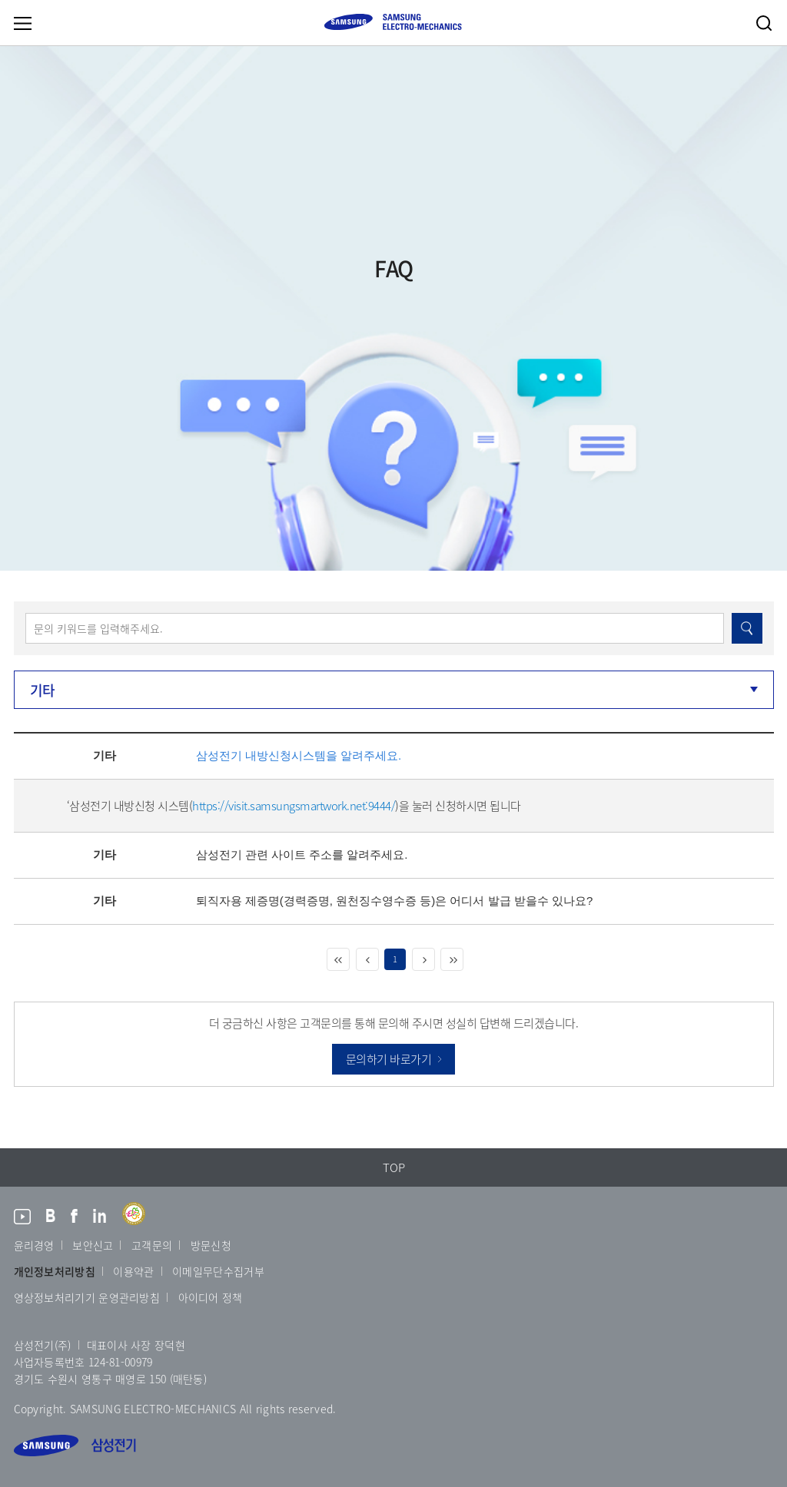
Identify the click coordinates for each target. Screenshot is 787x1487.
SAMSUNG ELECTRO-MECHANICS (393, 22)
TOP (394, 1167)
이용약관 (133, 1271)
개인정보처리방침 (54, 1271)
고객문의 (151, 1245)
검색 (764, 23)
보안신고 (92, 1245)
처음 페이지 (338, 959)
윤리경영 (34, 1245)
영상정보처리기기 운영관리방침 (87, 1297)
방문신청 (211, 1245)
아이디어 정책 (210, 1297)
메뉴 (22, 23)
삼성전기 (75, 1445)
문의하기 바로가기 (389, 1059)
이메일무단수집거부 (218, 1271)
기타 (42, 690)
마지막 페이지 (451, 959)
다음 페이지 (423, 959)
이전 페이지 (367, 959)
